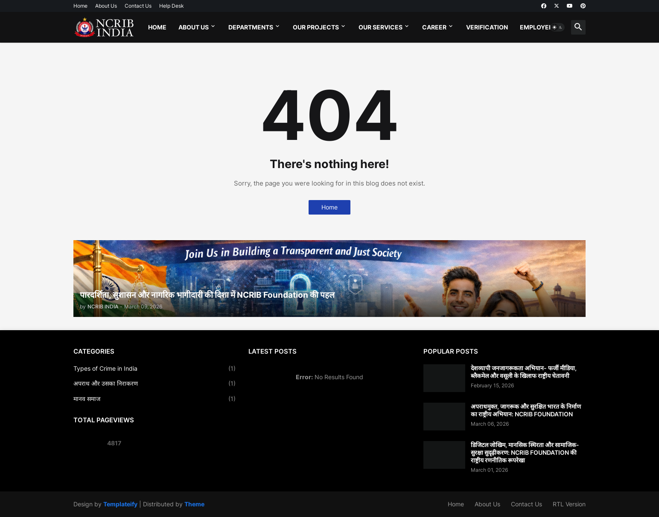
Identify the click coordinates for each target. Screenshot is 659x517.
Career (434, 27)
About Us (106, 6)
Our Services (380, 27)
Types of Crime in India (154, 368)
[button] (557, 27)
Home (80, 6)
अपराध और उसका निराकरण (154, 383)
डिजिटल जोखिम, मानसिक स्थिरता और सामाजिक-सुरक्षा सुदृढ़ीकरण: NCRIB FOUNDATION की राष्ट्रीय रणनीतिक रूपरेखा (525, 452)
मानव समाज (154, 399)
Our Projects (316, 27)
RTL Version (569, 504)
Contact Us (138, 6)
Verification (487, 27)
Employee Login (546, 27)
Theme (194, 504)
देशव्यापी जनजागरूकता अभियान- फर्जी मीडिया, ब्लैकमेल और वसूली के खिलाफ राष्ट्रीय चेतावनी (524, 371)
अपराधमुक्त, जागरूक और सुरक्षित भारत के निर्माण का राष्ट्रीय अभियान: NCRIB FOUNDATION (526, 410)
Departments (250, 27)
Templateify (120, 504)
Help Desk (171, 6)
